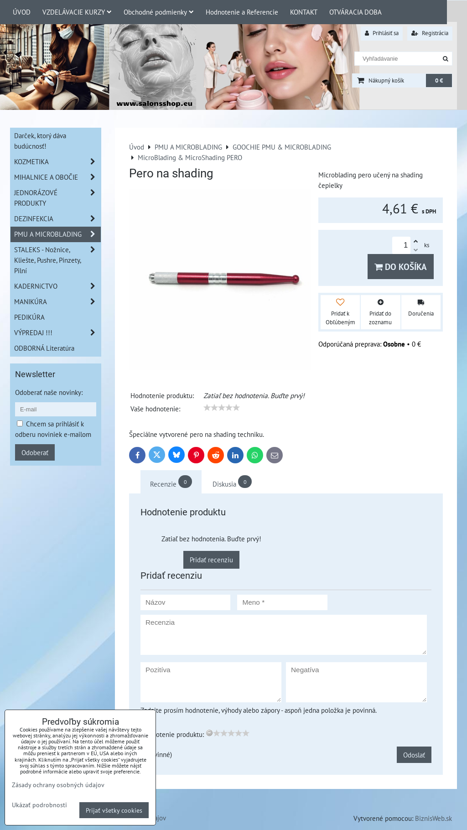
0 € (439, 80)
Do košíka (400, 266)
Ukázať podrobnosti (39, 805)
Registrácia (429, 33)
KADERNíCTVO (57, 286)
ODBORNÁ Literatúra (44, 348)
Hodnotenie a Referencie (242, 11)
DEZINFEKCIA (57, 218)
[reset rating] (209, 733)
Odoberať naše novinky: (49, 392)
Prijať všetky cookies (114, 810)
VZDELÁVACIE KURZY (77, 11)
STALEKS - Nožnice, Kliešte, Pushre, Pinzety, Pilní (57, 260)
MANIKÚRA (57, 301)
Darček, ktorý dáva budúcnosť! (40, 140)
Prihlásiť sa (382, 33)
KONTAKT (303, 11)
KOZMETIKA (57, 161)
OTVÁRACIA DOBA (355, 11)
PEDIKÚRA (29, 317)
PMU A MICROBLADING (57, 234)
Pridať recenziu (211, 559)
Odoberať (34, 452)
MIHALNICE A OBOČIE (57, 177)
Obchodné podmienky (159, 11)
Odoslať (414, 754)
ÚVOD (22, 11)
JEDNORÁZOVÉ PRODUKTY (57, 198)
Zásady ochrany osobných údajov (58, 784)
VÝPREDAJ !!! (57, 332)
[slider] (221, 407)
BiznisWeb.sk (433, 818)
